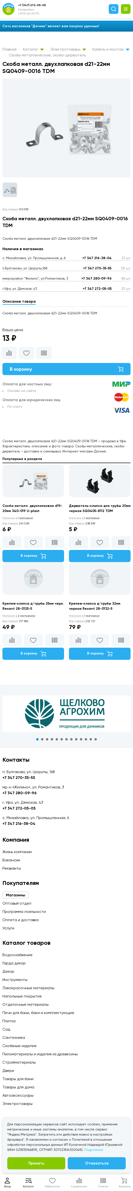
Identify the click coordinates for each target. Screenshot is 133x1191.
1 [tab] (37, 739)
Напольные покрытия (22, 996)
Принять (36, 1163)
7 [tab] (66, 739)
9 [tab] (76, 739)
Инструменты (14, 979)
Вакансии (11, 860)
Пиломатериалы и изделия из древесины (40, 1054)
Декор (8, 971)
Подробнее (93, 1150)
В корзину (66, 369)
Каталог (33, 49)
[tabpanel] (66, 714)
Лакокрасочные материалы (28, 988)
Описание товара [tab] (19, 301)
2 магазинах (18, 616)
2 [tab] (42, 739)
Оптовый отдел (16, 903)
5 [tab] (57, 739)
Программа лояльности (24, 911)
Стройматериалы (19, 1062)
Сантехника (13, 1037)
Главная (9, 49)
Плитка (9, 1021)
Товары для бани (17, 1078)
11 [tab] (86, 739)
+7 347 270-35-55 (97, 268)
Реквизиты (11, 868)
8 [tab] (71, 739)
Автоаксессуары (17, 1095)
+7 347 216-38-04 (97, 258)
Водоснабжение (17, 955)
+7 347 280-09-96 (96, 278)
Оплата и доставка (20, 920)
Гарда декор (14, 963)
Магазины (15, 895)
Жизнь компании (17, 851)
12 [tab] (91, 739)
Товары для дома (18, 1087)
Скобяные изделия (19, 1045)
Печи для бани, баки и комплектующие (38, 1012)
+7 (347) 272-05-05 (32, 5)
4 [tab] (52, 739)
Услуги (8, 928)
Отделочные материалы (25, 1004)
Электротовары (68, 49)
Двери (8, 1070)
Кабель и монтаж (110, 49)
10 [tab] (81, 739)
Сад (6, 1029)
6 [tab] (61, 739)
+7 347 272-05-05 (97, 289)
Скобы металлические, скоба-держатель (47, 55)
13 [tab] (95, 739)
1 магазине (17, 518)
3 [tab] (47, 739)
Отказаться (96, 1163)
